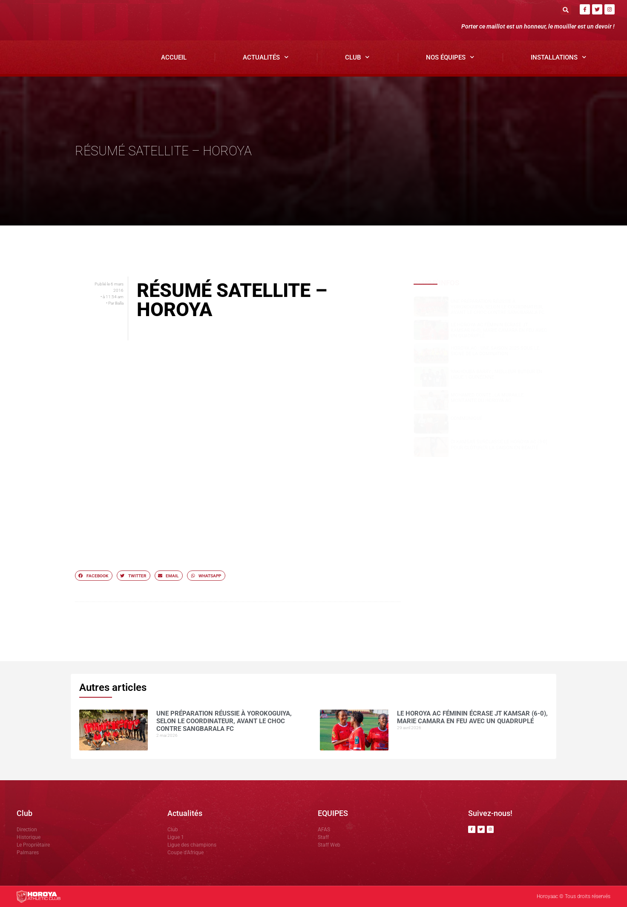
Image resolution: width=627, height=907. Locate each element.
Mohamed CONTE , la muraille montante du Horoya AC (487, 397)
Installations (559, 57)
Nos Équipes (450, 57)
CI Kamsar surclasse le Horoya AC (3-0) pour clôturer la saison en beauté (499, 444)
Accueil (174, 57)
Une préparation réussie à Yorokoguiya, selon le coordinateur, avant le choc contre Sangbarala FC (497, 307)
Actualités (266, 57)
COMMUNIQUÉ (466, 418)
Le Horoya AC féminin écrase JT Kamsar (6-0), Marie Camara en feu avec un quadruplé (499, 330)
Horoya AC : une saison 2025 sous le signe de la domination (495, 351)
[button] (566, 9)
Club (357, 57)
